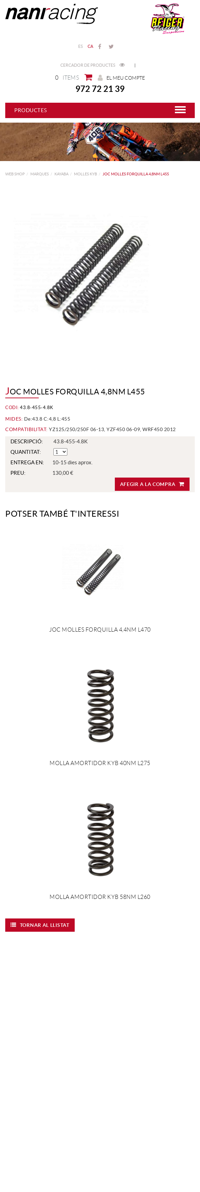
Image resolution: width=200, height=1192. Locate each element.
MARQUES (39, 174)
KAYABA (61, 174)
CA (91, 46)
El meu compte (121, 77)
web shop (15, 174)
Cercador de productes (92, 65)
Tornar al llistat (39, 925)
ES (80, 46)
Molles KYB (85, 174)
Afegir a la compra (152, 484)
